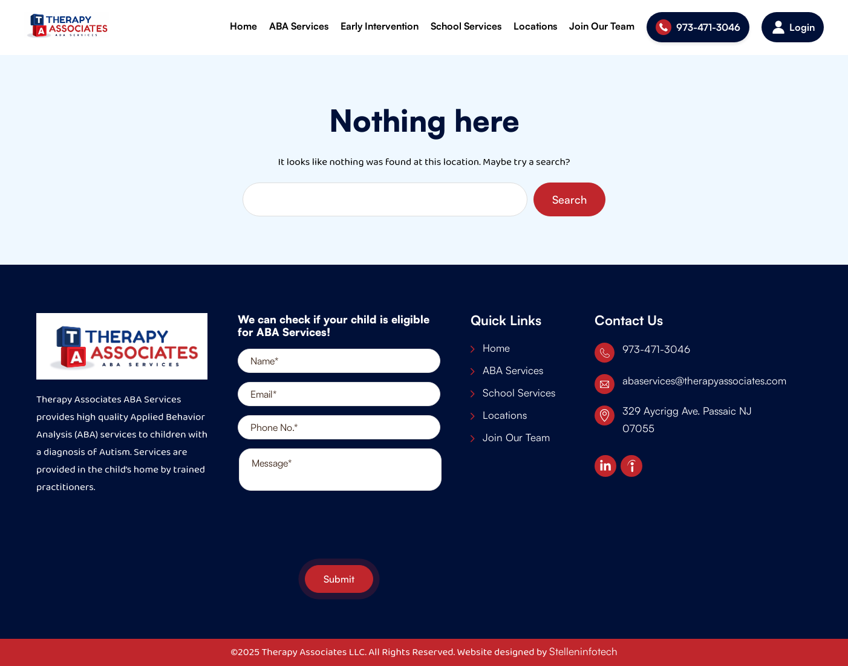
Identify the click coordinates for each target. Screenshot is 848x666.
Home (243, 26)
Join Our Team (601, 26)
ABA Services (298, 26)
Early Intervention (380, 26)
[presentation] (339, 529)
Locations (535, 26)
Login (802, 27)
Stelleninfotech (583, 651)
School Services (466, 26)
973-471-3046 (708, 27)
